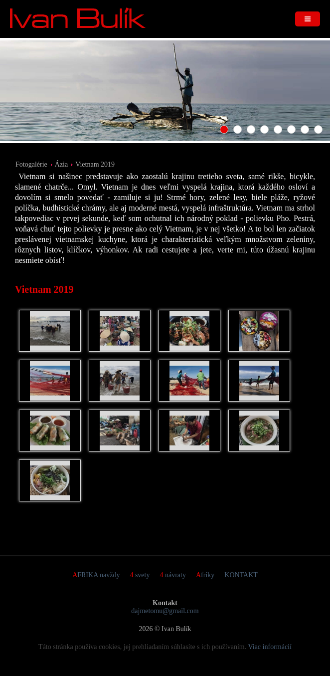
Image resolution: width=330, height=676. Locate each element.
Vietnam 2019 (95, 164)
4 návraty (172, 575)
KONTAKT (241, 575)
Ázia (61, 164)
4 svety (140, 575)
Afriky (205, 575)
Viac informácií (270, 647)
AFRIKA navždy (96, 575)
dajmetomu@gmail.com (164, 611)
